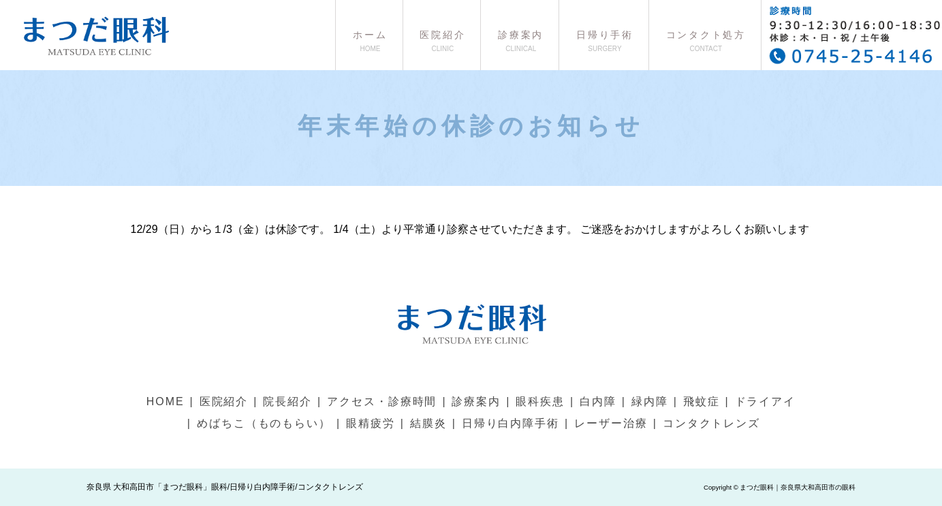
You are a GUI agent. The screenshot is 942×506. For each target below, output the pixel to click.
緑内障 (649, 401)
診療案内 (520, 41)
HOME (165, 401)
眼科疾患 (540, 401)
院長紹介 (287, 401)
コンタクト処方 (705, 41)
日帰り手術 (603, 41)
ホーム (369, 41)
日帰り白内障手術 (510, 423)
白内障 (598, 401)
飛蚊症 (701, 401)
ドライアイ (765, 401)
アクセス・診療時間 (382, 401)
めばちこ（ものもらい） (264, 423)
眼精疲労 (370, 423)
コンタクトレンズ (711, 423)
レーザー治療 (611, 423)
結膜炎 (428, 423)
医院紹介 (442, 41)
